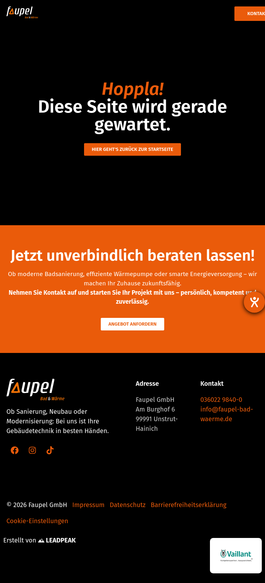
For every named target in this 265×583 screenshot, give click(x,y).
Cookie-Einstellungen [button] (37, 521)
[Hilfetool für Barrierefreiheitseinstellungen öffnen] (254, 302)
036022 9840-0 (221, 399)
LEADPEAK (57, 540)
